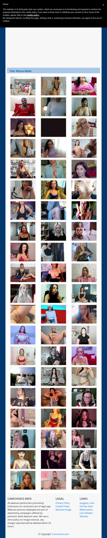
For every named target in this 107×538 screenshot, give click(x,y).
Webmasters (86, 509)
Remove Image (63, 509)
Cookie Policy (62, 506)
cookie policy (33, 15)
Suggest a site (87, 503)
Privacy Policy (63, 503)
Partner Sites (86, 506)
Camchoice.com (60, 534)
